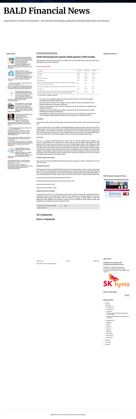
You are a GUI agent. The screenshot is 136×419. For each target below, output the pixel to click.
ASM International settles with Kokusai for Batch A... (117, 317)
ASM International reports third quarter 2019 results (117, 313)
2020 (106, 303)
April (107, 331)
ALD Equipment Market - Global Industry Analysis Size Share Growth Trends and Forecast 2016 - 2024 (19, 162)
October (108, 311)
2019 (106, 305)
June (107, 327)
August (108, 322)
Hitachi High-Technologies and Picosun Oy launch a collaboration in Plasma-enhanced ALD (23, 116)
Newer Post (40, 261)
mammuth (71, 414)
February (109, 335)
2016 (106, 344)
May (107, 329)
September (109, 320)
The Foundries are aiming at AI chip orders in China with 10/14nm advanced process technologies (19, 139)
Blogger (83, 414)
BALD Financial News (47, 11)
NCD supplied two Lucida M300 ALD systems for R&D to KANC (23, 104)
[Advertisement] (60, 37)
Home (68, 261)
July (107, 324)
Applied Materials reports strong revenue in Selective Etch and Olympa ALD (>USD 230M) (24, 72)
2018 (106, 340)
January (108, 337)
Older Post (96, 261)
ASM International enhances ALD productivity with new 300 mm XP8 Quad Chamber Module (24, 93)
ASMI (45, 207)
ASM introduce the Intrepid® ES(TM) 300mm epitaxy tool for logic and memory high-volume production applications (23, 59)
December (109, 307)
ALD (42, 207)
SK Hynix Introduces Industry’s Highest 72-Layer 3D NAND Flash (20, 128)
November (109, 309)
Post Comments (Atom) (50, 263)
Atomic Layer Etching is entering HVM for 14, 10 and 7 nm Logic (20, 83)
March (108, 333)
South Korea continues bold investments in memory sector (113, 263)
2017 (106, 342)
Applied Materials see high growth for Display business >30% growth (23, 150)
